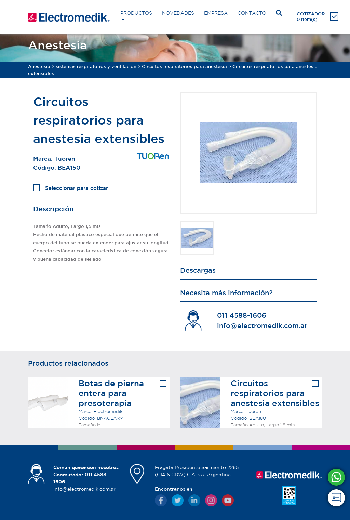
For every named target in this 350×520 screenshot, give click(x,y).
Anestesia (39, 66)
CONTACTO (252, 13)
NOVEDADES (178, 13)
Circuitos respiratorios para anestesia (184, 66)
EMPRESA (216, 13)
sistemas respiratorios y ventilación (96, 66)
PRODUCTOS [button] (136, 13)
